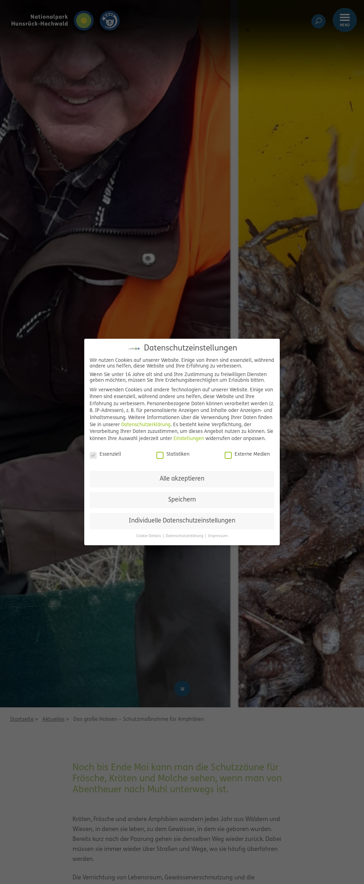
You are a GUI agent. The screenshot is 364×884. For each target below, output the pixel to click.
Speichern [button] (182, 500)
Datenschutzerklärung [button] (185, 536)
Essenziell (105, 454)
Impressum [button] (218, 536)
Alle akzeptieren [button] (182, 479)
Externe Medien (247, 454)
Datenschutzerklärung (146, 425)
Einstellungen (188, 438)
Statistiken (172, 454)
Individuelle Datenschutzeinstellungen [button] (182, 521)
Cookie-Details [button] (149, 536)
